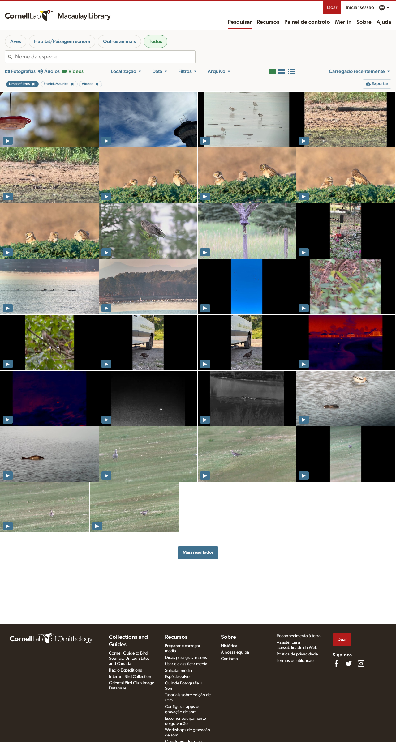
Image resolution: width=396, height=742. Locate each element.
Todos (155, 41)
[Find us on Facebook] (336, 663)
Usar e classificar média (186, 664)
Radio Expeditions (125, 670)
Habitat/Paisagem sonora (62, 41)
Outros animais (119, 41)
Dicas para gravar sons (186, 657)
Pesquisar (240, 22)
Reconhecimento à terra (299, 636)
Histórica (229, 646)
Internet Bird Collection (130, 677)
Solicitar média (178, 670)
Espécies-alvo (177, 677)
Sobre (364, 22)
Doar (332, 7)
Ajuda (384, 22)
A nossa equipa (235, 652)
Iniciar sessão (360, 7)
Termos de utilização (295, 661)
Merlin (343, 22)
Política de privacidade (297, 654)
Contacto (229, 659)
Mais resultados (198, 552)
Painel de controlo (307, 22)
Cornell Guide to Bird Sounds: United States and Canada (129, 658)
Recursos (268, 22)
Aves (15, 41)
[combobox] (105, 57)
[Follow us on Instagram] (361, 663)
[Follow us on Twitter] (348, 663)
